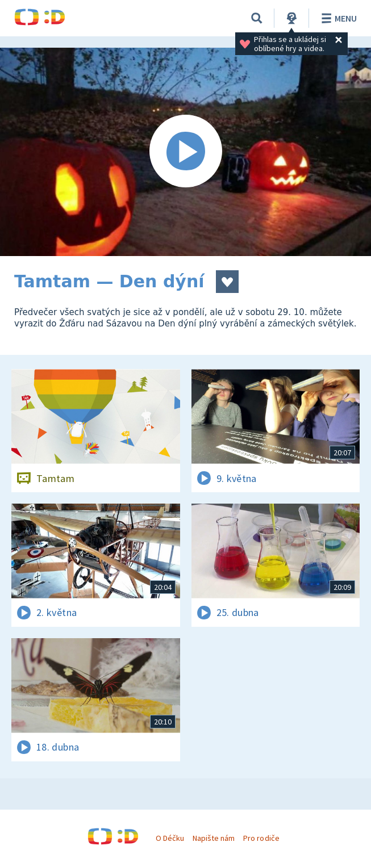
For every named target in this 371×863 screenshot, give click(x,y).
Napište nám (214, 838)
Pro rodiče (261, 838)
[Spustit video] (185, 152)
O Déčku (170, 838)
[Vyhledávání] (257, 18)
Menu (337, 18)
